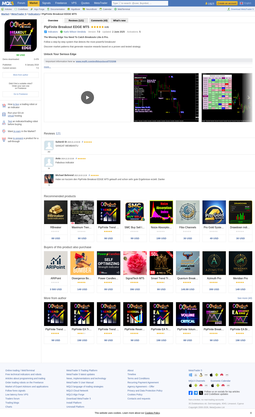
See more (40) (245, 298)
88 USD (56, 238)
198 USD (82, 340)
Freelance (61, 3)
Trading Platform (82, 370)
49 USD (214, 238)
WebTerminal (122, 9)
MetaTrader (100, 3)
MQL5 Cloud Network (77, 390)
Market (34, 3)
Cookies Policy (135, 394)
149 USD (82, 289)
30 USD (187, 238)
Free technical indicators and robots (23, 374)
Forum (21, 3)
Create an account (227, 3)
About (131, 370)
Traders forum (12, 398)
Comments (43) (99, 20)
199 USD (161, 238)
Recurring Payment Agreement (143, 382)
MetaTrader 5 (195, 370)
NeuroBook (90, 9)
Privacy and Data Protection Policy (145, 390)
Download (79, 398)
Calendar (105, 9)
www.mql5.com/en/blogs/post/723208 (96, 61)
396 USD (135, 289)
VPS (74, 3)
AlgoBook (73, 9)
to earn (17, 131)
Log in (211, 3)
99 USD (135, 238)
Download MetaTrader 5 (240, 9)
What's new (119, 20)
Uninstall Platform (75, 406)
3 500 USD (56, 289)
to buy (16, 104)
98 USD (108, 238)
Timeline (132, 374)
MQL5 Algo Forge (75, 394)
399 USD (214, 289)
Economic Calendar (221, 381)
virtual (11, 115)
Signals (46, 3)
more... (47, 67)
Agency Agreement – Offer (141, 386)
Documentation (56, 9)
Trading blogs (12, 402)
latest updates (81, 374)
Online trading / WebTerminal (20, 370)
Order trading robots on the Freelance (24, 382)
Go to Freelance (21, 94)
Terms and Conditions (138, 378)
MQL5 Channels (197, 381)
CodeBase (21, 9)
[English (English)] (245, 3)
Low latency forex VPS (16, 394)
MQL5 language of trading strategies (85, 386)
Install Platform (74, 402)
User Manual (80, 382)
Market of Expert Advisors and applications (26, 386)
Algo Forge (37, 9)
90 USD (82, 238)
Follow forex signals (15, 390)
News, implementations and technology (86, 378)
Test (10, 121)
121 (58, 133)
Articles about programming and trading (25, 378)
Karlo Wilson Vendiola (75, 31)
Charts (8, 406)
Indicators (53, 31)
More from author (20, 75)
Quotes (85, 3)
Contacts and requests (139, 398)
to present (18, 138)
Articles (6, 9)
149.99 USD (188, 289)
